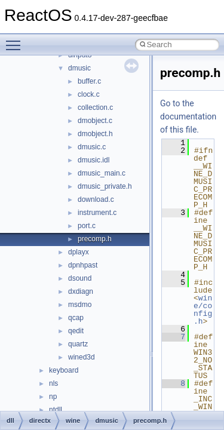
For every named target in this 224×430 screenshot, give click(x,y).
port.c (87, 226)
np (53, 396)
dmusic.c (92, 147)
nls (53, 383)
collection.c (95, 107)
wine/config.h (203, 310)
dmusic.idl (93, 160)
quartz (78, 344)
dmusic (79, 68)
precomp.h (95, 239)
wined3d (81, 357)
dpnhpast (82, 265)
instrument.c (97, 212)
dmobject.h (95, 134)
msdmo (79, 304)
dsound (79, 278)
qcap (76, 318)
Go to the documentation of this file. (188, 116)
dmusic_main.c (101, 173)
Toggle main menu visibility (16, 40)
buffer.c (89, 81)
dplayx (78, 252)
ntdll (55, 410)
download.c (96, 199)
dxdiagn (80, 291)
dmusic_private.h (105, 186)
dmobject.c (95, 120)
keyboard (63, 370)
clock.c (89, 94)
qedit (76, 331)
